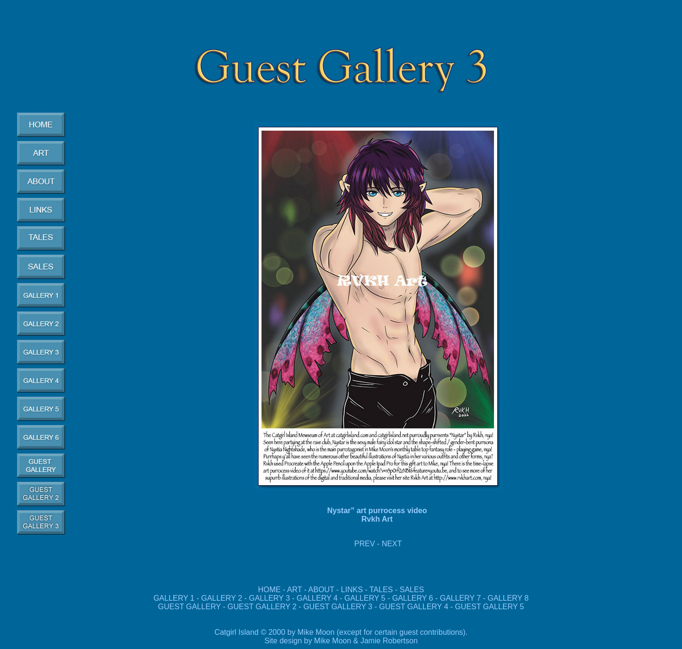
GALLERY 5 (365, 598)
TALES (381, 590)
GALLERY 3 (269, 598)
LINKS (352, 590)
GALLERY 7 (460, 598)
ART (294, 590)
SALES (412, 590)
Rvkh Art (378, 519)
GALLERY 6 (412, 598)
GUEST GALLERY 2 (262, 607)
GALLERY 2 (221, 598)
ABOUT (321, 590)
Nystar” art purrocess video (378, 511)
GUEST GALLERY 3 (338, 607)
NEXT (392, 544)
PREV (364, 544)
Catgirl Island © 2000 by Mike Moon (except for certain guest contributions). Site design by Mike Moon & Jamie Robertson (341, 636)
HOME (269, 590)
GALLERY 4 (317, 598)
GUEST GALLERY (189, 607)
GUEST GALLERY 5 (488, 607)
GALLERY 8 (508, 598)
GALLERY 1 (174, 598)
